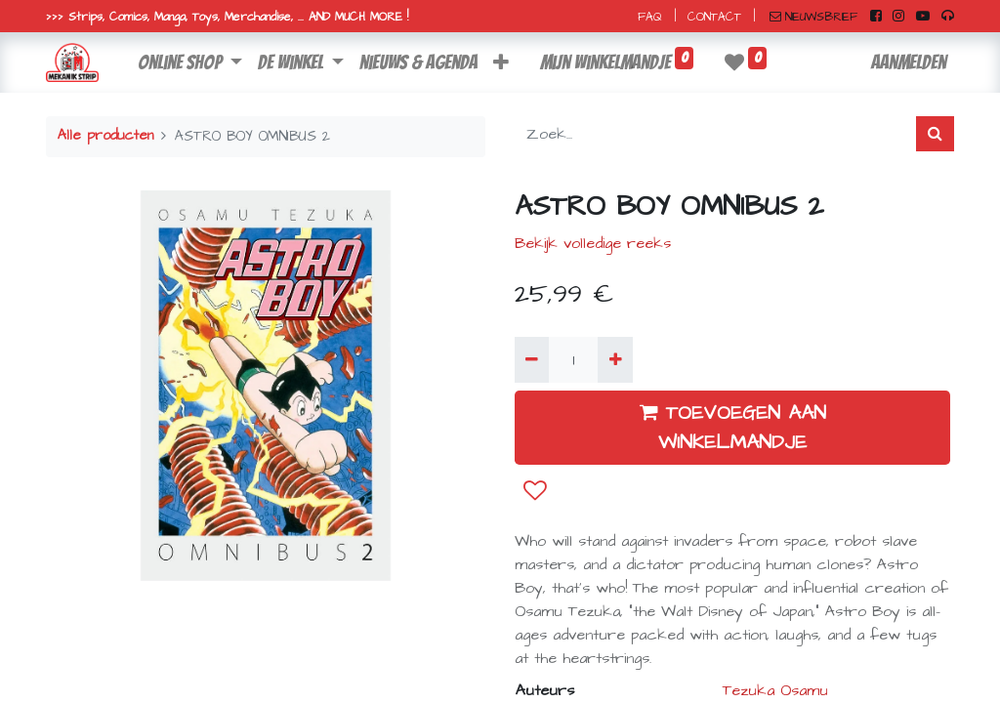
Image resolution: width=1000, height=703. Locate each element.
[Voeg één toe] (615, 359)
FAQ (650, 17)
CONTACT (714, 17)
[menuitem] (418, 62)
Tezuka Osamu (775, 690)
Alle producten (105, 135)
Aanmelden (908, 62)
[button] (501, 62)
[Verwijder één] (532, 359)
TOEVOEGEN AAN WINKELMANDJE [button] (733, 427)
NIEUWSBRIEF (813, 17)
